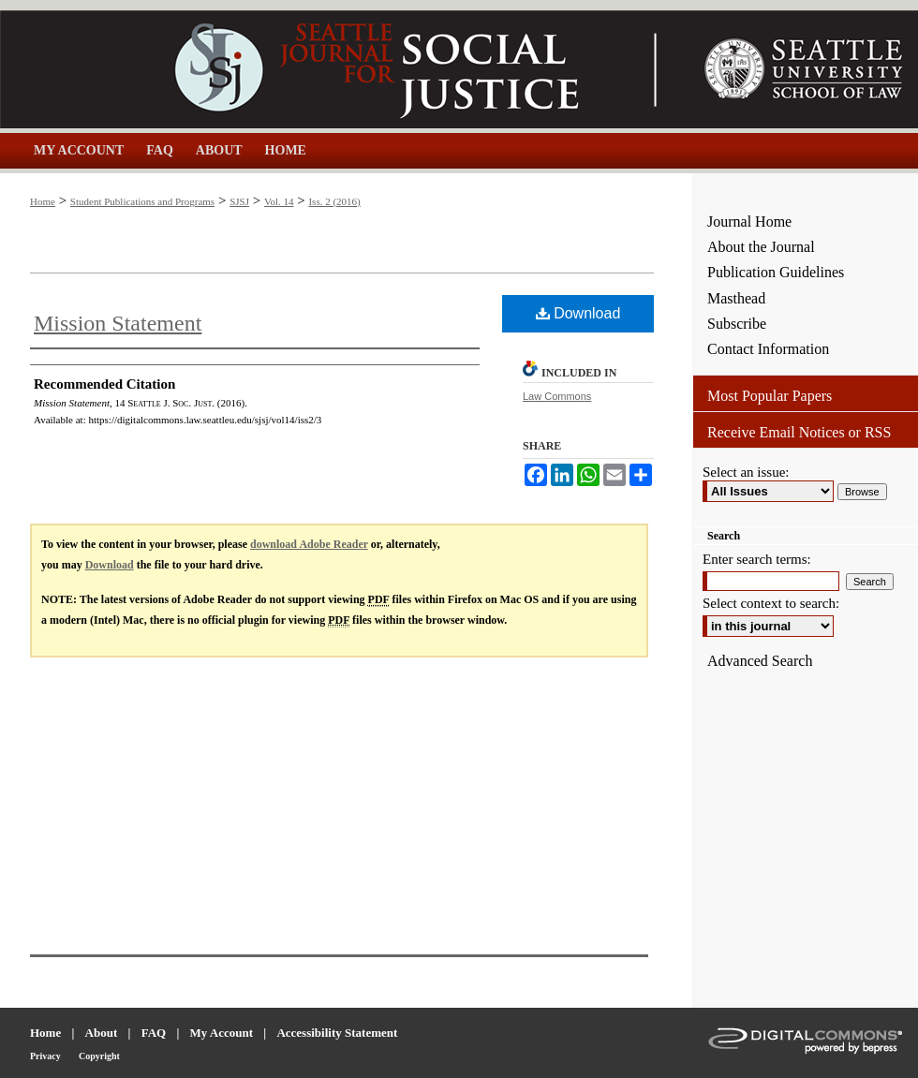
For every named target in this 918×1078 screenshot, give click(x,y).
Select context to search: (771, 603)
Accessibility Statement (336, 1033)
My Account (222, 1033)
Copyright (99, 1056)
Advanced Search (759, 661)
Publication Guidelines (775, 272)
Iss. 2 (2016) (334, 201)
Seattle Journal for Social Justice (346, 69)
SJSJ (239, 201)
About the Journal (761, 247)
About (101, 1033)
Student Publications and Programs (142, 201)
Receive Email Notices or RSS (799, 432)
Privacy (45, 1056)
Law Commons (557, 396)
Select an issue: (746, 472)
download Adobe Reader (309, 544)
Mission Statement (117, 323)
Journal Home (749, 221)
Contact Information (768, 349)
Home (42, 201)
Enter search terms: (757, 559)
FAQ (153, 1033)
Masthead (736, 298)
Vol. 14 (279, 201)
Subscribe (736, 324)
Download (578, 313)
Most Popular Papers (769, 396)
